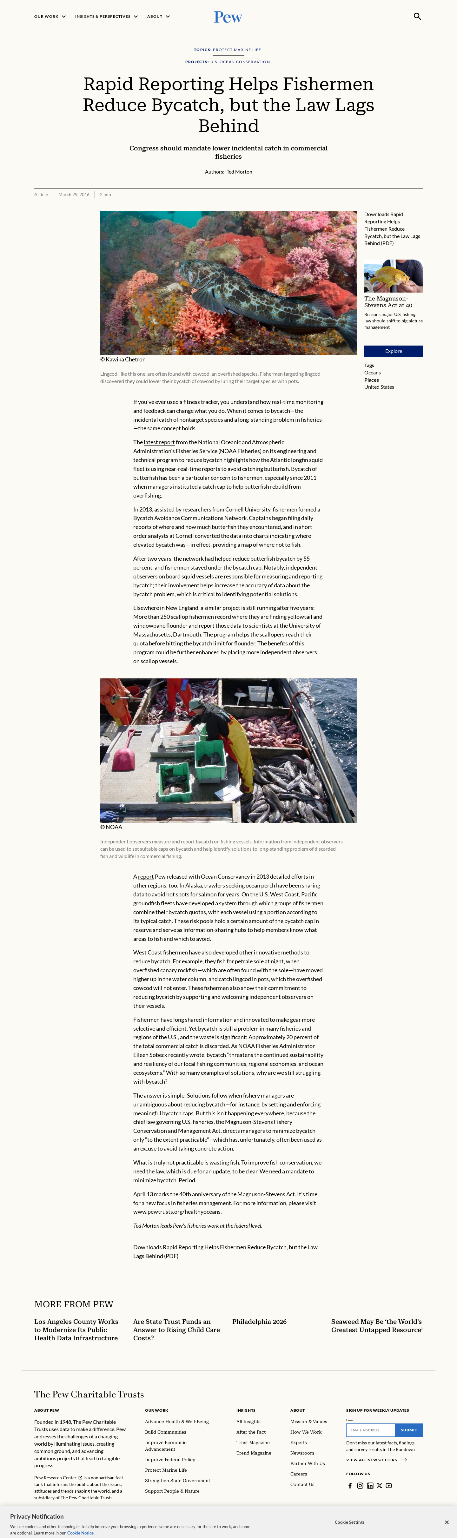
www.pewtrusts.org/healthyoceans (177, 1211)
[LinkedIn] (370, 1485)
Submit (409, 1430)
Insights (246, 1410)
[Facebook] (350, 1485)
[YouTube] (389, 1485)
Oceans (372, 372)
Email (350, 1420)
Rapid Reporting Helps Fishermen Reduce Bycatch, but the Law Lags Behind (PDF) (392, 228)
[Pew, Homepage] (228, 16)
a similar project (220, 607)
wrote (196, 1054)
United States (379, 387)
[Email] (370, 1430)
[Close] (447, 1528)
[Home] (89, 1394)
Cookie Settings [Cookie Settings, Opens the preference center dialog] (350, 1528)
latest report (159, 442)
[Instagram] (360, 1485)
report (146, 876)
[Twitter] (379, 1485)
